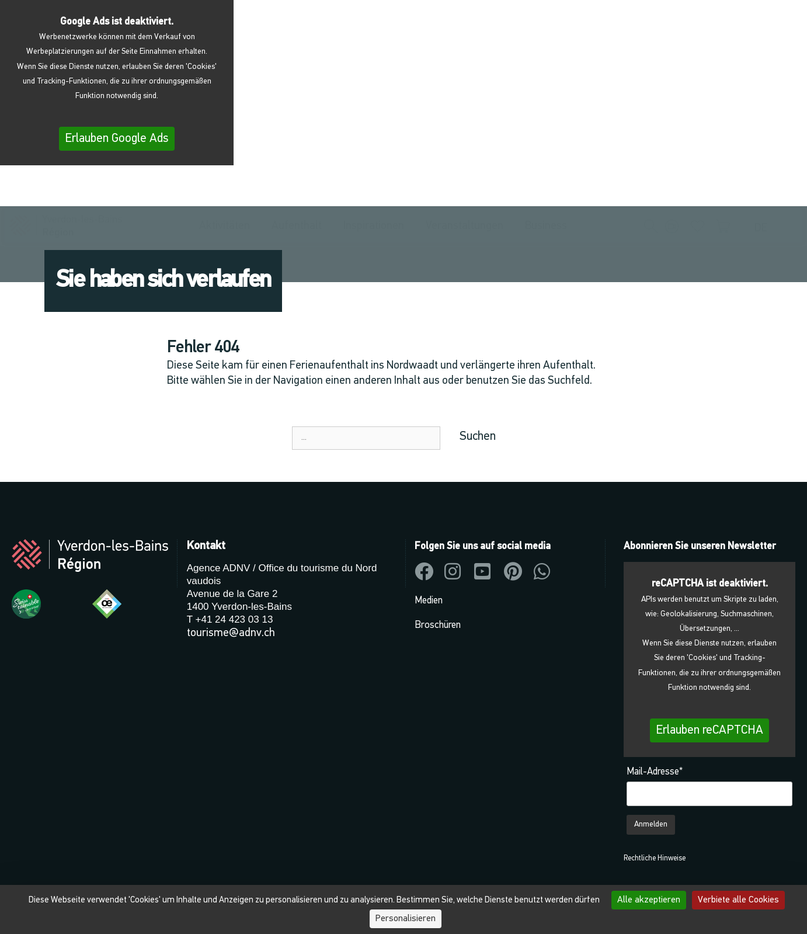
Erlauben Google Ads (117, 139)
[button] (651, 189)
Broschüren (438, 625)
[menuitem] (764, 190)
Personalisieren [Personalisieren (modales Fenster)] (405, 918)
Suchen (478, 436)
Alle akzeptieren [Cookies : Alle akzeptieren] (648, 900)
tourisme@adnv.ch (231, 633)
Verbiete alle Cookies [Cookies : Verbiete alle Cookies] (738, 900)
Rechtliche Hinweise (655, 858)
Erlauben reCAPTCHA (709, 730)
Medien (429, 601)
